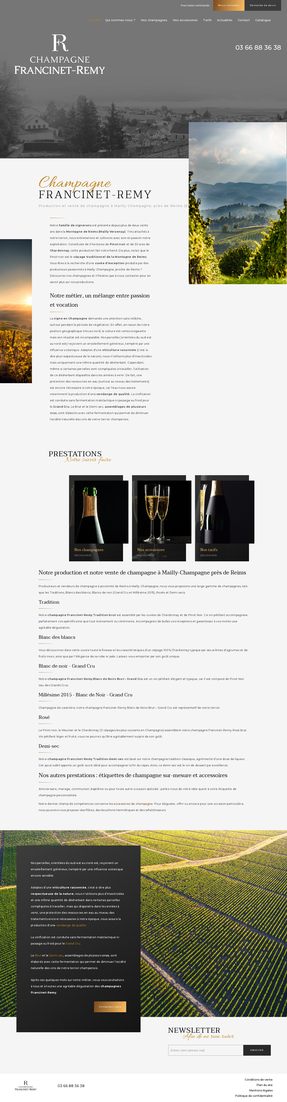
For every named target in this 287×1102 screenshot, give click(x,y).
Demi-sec (56, 955)
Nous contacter (229, 5)
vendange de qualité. (71, 925)
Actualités (224, 20)
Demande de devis (263, 5)
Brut (38, 955)
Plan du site (265, 1085)
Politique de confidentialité (254, 1096)
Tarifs (207, 20)
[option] (143, 79)
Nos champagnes (154, 20)
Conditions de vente (259, 1079)
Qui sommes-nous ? (120, 20)
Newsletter (219, 1032)
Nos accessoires (185, 20)
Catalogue (263, 20)
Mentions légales (261, 1090)
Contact (244, 20)
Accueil (94, 20)
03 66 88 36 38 (258, 47)
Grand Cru (72, 943)
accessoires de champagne (133, 803)
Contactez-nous (110, 1006)
